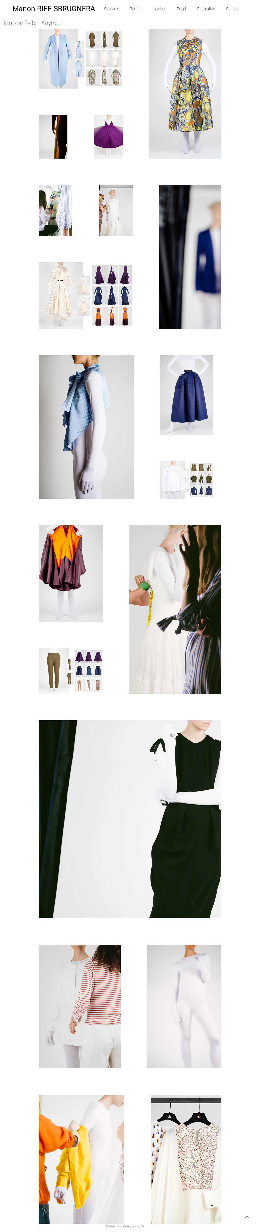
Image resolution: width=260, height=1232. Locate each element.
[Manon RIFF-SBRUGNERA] (53, 8)
